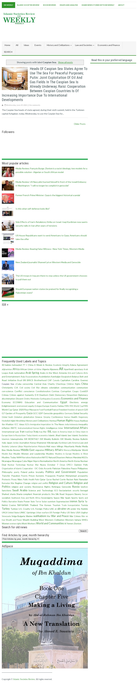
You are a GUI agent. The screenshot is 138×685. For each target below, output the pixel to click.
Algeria (45, 369)
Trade (64, 505)
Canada (56, 380)
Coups (75, 391)
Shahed (5, 494)
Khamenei (41, 442)
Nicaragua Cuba (19, 461)
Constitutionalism (43, 391)
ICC (16, 424)
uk (56, 509)
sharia (13, 494)
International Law (10, 431)
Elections (74, 402)
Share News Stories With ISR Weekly (98, 5)
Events (53, 406)
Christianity (7, 387)
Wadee (29, 516)
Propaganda (50, 476)
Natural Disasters (57, 457)
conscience (29, 391)
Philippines (82, 468)
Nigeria (36, 461)
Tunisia (84, 505)
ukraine (61, 508)
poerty (16, 472)
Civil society (24, 388)
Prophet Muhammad (67, 475)
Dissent (19, 398)
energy (84, 402)
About (121, 5)
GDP (40, 413)
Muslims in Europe (63, 454)
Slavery (77, 494)
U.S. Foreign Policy (40, 508)
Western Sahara (73, 519)
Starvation (12, 501)
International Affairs (76, 427)
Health (74, 417)
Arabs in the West (49, 373)
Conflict (18, 391)
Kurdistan (63, 443)
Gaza (29, 413)
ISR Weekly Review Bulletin (74, 439)
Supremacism (62, 501)
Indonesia (74, 424)
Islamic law (66, 435)
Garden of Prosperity (15, 413)
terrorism (22, 505)
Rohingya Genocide (61, 486)
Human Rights (65, 420)
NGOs (85, 457)
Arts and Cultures (75, 373)
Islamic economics (40, 435)
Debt (51, 395)
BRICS (30, 380)
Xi (65, 523)
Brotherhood (40, 380)
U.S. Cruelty (24, 508)
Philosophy (7, 472)
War (48, 516)
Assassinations (31, 377)
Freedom (63, 409)
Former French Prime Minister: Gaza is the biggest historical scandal (48, 195)
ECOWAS (17, 402)
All (17, 45)
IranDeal (29, 432)
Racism (69, 479)
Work (24, 523)
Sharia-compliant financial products (33, 494)
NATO (45, 457)
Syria (81, 501)
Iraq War (43, 432)
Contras (55, 391)
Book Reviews (49, 5)
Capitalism (65, 380)
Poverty (24, 476)
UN (68, 508)
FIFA (67, 406)
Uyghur (84, 512)
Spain (67, 497)
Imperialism (46, 424)
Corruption (66, 391)
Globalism (18, 417)
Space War (59, 497)
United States (13, 512)
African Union (27, 369)
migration (39, 450)
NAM (19, 457)
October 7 (52, 464)
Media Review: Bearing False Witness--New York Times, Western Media (50, 249)
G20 (86, 409)
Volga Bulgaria (18, 516)
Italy (4, 442)
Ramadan (83, 479)
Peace (74, 468)
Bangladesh (66, 377)
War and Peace (60, 516)
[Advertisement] (80, 32)
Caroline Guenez (79, 380)
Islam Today (26, 435)
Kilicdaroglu (52, 442)
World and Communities (50, 523)
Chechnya (60, 384)
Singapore (69, 494)
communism (82, 387)
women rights (15, 523)
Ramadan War (8, 483)
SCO (56, 490)
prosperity (83, 475)
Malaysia (42, 446)
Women (5, 523)
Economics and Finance (74, 398)
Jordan (16, 443)
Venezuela (6, 516)
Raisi (76, 479)
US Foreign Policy (57, 512)
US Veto (71, 512)
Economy (6, 402)
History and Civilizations (37, 420)
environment (22, 406)
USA (78, 512)
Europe (46, 406)
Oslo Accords (45, 468)
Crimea (5, 395)
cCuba (18, 384)
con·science (7, 391)
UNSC (23, 512)
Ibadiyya (84, 420)
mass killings (57, 446)
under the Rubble (79, 508)
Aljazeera (54, 369)
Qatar (42, 479)
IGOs (27, 424)
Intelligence (51, 428)
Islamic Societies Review (28, 5)
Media (78, 446)
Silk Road (60, 494)
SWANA (73, 501)
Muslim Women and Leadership (29, 453)
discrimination (8, 398)
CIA (16, 387)
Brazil (19, 380)
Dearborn (43, 395)
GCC (35, 413)
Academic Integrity (61, 365)
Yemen (70, 523)
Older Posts (80, 124)
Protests (6, 479)
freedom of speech (75, 410)
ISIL (49, 431)
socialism (6, 497)
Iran (22, 431)
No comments (35, 105)
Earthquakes (45, 399)
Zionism (77, 523)
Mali (48, 446)
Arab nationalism (17, 373)
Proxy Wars (16, 479)
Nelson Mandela (73, 457)
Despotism (72, 395)
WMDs (85, 520)
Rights (47, 486)
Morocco (67, 450)
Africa (16, 369)
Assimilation (44, 376)
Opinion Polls (81, 464)
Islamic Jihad (54, 435)
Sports (74, 497)
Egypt (63, 402)
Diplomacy (83, 395)
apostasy (78, 369)
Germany (69, 413)
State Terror (36, 501)
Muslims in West (80, 454)
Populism (15, 475)
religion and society (21, 486)
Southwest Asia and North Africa (25, 498)
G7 (3, 413)
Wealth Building (30, 519)
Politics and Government (60, 472)
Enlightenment (9, 406)
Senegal (84, 490)
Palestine (65, 468)
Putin (37, 479)
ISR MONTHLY (31, 439)
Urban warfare (42, 512)
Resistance (37, 486)
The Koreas (45, 505)
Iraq (36, 431)
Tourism (56, 505)
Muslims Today (9, 457)
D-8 (36, 395)
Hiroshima (20, 420)
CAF (50, 380)
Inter (60, 428)
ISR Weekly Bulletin (49, 439)
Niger (30, 461)
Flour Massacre (31, 409)
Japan (9, 442)
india (67, 424)
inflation (6, 428)
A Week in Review (43, 365)
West (41, 519)
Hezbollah (6, 421)
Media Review (13, 450)
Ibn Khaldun (8, 424)
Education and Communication (41, 402)
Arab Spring (32, 372)
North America (60, 461)
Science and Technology (40, 490)
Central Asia (40, 384)
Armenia (63, 373)
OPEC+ (69, 465)
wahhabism (39, 516)
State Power (24, 501)
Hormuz (53, 420)
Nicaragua (6, 461)
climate (44, 387)
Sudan (44, 501)
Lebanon (13, 446)
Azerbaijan (56, 376)
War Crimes (75, 516)
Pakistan (56, 468)
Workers (31, 523)
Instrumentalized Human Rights (31, 428)
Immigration (35, 424)
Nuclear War (33, 465)
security (76, 490)
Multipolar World (80, 450)
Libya (20, 446)
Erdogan (38, 406)
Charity (51, 384)
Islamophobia (16, 439)
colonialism (54, 387)
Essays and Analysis (69, 5)
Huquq (76, 421)
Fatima (61, 406)
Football (47, 409)
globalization (28, 417)
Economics (56, 399)
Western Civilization (54, 519)
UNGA (4, 512)
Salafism (84, 487)
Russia (76, 486)
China (84, 383)
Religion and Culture (61, 483)
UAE (52, 508)
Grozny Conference (53, 417)
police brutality (36, 472)
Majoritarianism (30, 446)
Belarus (75, 376)
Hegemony (83, 417)
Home (7, 45)
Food (41, 410)
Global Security (80, 413)
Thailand (34, 505)
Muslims (50, 453)
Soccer (85, 494)
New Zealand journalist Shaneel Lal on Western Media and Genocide (48, 262)
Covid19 (84, 391)
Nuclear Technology (17, 465)
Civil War (35, 388)
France (55, 409)
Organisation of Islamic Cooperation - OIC (20, 468)
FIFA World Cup (76, 406)
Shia (53, 494)
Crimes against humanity (21, 395)
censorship (27, 384)
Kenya (33, 442)
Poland (24, 472)
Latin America (73, 443)
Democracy (60, 395)
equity (31, 406)
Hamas (67, 417)
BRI (24, 380)
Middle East (28, 449)
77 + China (27, 365)
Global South (7, 417)
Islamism (5, 439)
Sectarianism (65, 490)
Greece (38, 417)
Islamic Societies (80, 435)
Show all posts (65, 62)
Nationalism (36, 457)
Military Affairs (54, 449)
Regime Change (22, 483)
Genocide (48, 413)
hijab (13, 420)
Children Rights (73, 384)
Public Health (28, 479)
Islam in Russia (14, 435)
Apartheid (69, 369)
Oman (62, 465)
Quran (49, 479)
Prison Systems (36, 475)
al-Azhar (38, 369)
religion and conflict (39, 483)
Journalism (24, 442)
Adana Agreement (79, 365)
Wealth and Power (14, 520)
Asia (23, 376)
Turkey (6, 508)
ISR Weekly (8, 5)
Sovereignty (47, 497)
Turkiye (14, 508)
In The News (58, 424)
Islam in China (74, 432)
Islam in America (59, 432)
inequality (83, 424)
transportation (74, 505)
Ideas (21, 424)
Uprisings (30, 512)
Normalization (46, 461)
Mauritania (69, 446)
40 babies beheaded (12, 365)
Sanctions (6, 490)
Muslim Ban (7, 454)
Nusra (43, 464)
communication (68, 387)
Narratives (26, 457)
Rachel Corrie (59, 479)
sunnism (52, 501)
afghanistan (7, 369)
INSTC (14, 428)
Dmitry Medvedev (31, 399)
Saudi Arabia (19, 490)
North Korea (74, 461)
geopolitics (58, 413)
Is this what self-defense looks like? (33, 208)
